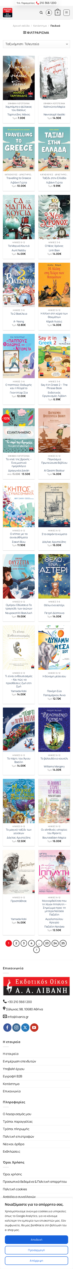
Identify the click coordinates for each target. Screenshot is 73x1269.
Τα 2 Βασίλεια (19, 313)
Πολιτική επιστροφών (18, 1136)
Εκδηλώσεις (11, 1151)
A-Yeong (18, 321)
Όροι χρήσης (12, 1174)
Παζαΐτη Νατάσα (54, 926)
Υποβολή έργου (13, 1069)
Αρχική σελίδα (21, 25)
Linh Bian (54, 250)
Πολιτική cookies (15, 1189)
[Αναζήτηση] (41, 12)
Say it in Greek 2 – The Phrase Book (54, 386)
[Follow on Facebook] (7, 1027)
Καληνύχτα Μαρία (54, 106)
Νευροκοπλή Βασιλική (18, 613)
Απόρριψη (36, 1260)
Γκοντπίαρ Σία (19, 392)
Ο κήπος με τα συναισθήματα (19, 535)
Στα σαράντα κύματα (54, 534)
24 (55, 943)
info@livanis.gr (18, 1017)
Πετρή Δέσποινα (54, 613)
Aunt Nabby (19, 250)
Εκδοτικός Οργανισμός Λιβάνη (54, 394)
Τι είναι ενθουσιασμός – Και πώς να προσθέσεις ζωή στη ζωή (19, 681)
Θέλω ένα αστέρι (54, 605)
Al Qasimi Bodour (54, 470)
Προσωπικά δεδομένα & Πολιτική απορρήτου (35, 1181)
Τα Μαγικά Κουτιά (18, 246)
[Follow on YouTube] (34, 1027)
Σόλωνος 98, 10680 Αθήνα (24, 1009)
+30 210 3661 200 (19, 1002)
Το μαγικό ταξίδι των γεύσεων (19, 831)
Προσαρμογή (36, 1250)
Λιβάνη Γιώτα (19, 182)
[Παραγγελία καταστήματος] (36, 44)
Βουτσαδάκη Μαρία (54, 837)
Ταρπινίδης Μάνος (18, 114)
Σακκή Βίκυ (19, 542)
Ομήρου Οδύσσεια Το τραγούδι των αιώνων (18, 606)
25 (63, 943)
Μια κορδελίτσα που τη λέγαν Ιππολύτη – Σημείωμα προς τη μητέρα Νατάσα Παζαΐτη (54, 907)
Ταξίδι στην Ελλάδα (54, 178)
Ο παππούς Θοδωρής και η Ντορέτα (18, 386)
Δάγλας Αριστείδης (54, 542)
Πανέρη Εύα (54, 691)
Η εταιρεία (10, 1054)
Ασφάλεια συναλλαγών (19, 1197)
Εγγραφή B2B (12, 1076)
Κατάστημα (40, 25)
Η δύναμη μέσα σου (54, 676)
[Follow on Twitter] (25, 1027)
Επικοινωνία (12, 1091)
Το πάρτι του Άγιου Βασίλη (18, 760)
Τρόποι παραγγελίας (18, 1121)
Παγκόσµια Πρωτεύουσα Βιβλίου (54, 461)
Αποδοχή (36, 1239)
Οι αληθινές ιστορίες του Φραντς (54, 831)
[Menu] (66, 13)
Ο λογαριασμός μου (17, 1114)
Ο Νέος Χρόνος (54, 246)
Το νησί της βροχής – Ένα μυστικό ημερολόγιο (19, 463)
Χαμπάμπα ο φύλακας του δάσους (18, 108)
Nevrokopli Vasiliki (54, 114)
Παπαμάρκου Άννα (54, 695)
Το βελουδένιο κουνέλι (54, 758)
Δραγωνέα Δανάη (18, 470)
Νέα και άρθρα (13, 1144)
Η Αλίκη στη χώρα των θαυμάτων (54, 315)
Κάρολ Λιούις (54, 321)
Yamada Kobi (18, 691)
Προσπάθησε (19, 901)
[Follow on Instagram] (16, 1027)
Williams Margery (54, 766)
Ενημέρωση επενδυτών (19, 1061)
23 (47, 943)
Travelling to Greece (18, 178)
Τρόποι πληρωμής (16, 1129)
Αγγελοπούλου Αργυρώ (54, 920)
